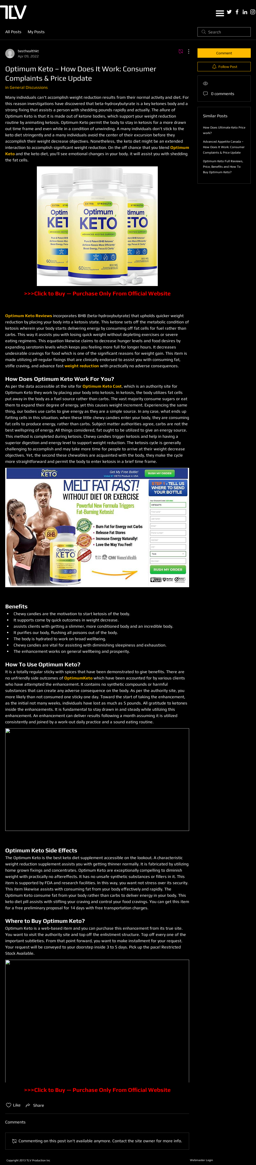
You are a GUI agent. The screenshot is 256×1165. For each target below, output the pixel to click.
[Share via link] (34, 1105)
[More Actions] (186, 51)
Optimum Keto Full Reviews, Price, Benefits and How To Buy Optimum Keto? (223, 166)
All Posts (13, 31)
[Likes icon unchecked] (8, 1105)
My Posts (36, 31)
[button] (220, 13)
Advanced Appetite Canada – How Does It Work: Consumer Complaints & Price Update (224, 147)
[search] (224, 32)
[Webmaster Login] (201, 1160)
